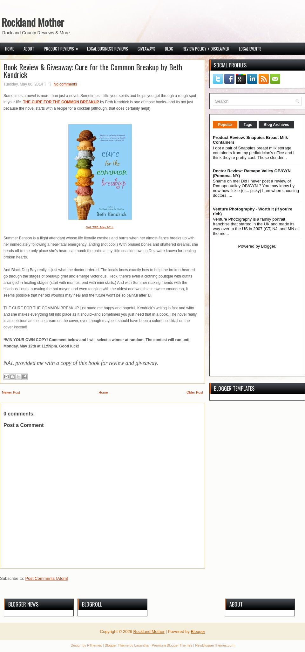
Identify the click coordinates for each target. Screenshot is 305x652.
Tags (248, 124)
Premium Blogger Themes (172, 645)
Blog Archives (276, 124)
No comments (65, 84)
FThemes (94, 645)
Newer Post (11, 392)
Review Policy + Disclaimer (206, 48)
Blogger (268, 246)
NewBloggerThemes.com (214, 645)
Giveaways (146, 48)
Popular (225, 124)
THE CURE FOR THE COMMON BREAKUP (61, 102)
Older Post (194, 392)
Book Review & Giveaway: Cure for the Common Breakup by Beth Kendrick (92, 70)
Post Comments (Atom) (46, 578)
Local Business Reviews (107, 48)
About (29, 48)
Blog (169, 48)
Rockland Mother (33, 22)
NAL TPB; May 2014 (99, 227)
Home (9, 48)
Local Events (250, 48)
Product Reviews (63, 47)
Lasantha (141, 645)
